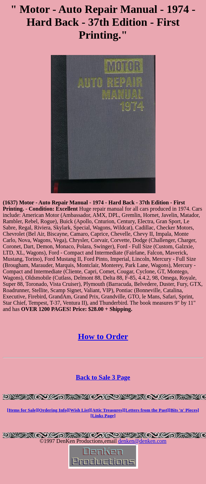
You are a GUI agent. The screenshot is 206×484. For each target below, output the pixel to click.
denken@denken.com (142, 441)
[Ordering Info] (52, 410)
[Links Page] (103, 415)
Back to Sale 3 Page (103, 377)
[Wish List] (79, 410)
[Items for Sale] (22, 410)
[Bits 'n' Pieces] (184, 410)
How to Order (103, 336)
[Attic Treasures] (107, 410)
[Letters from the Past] (146, 410)
